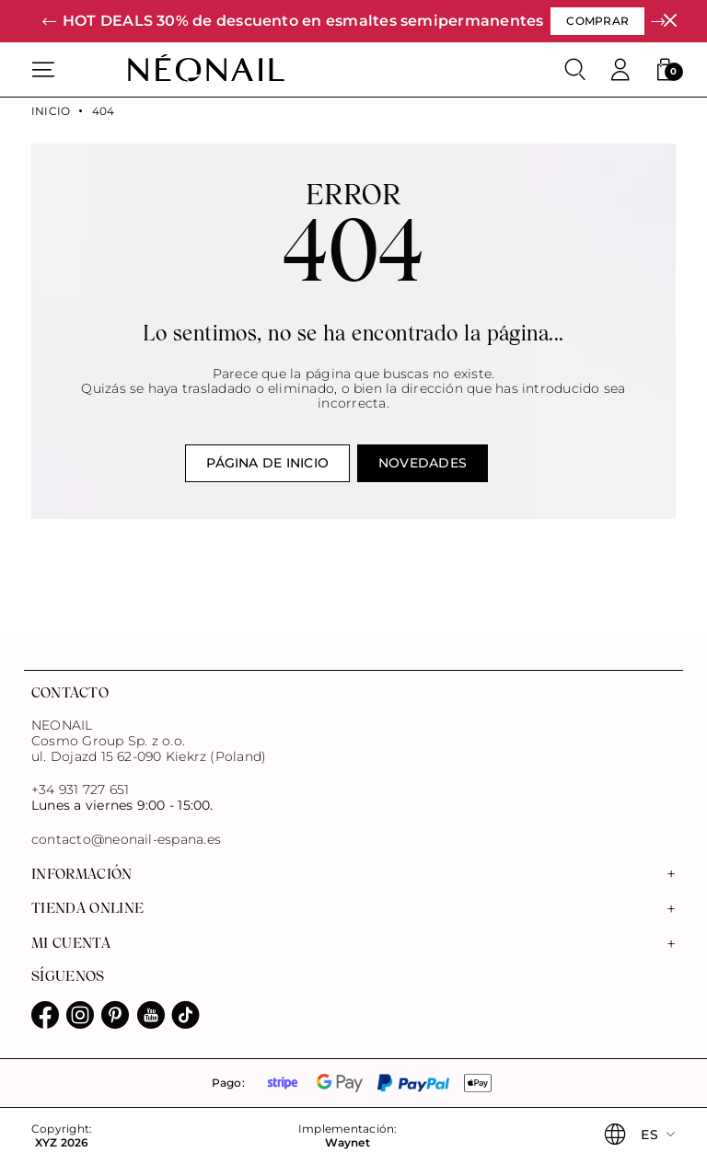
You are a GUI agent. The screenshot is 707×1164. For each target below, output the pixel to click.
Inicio (50, 111)
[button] (49, 22)
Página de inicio (267, 463)
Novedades (422, 463)
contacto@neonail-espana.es (126, 839)
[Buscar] (575, 70)
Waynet (347, 1142)
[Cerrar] (669, 20)
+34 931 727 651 (80, 789)
